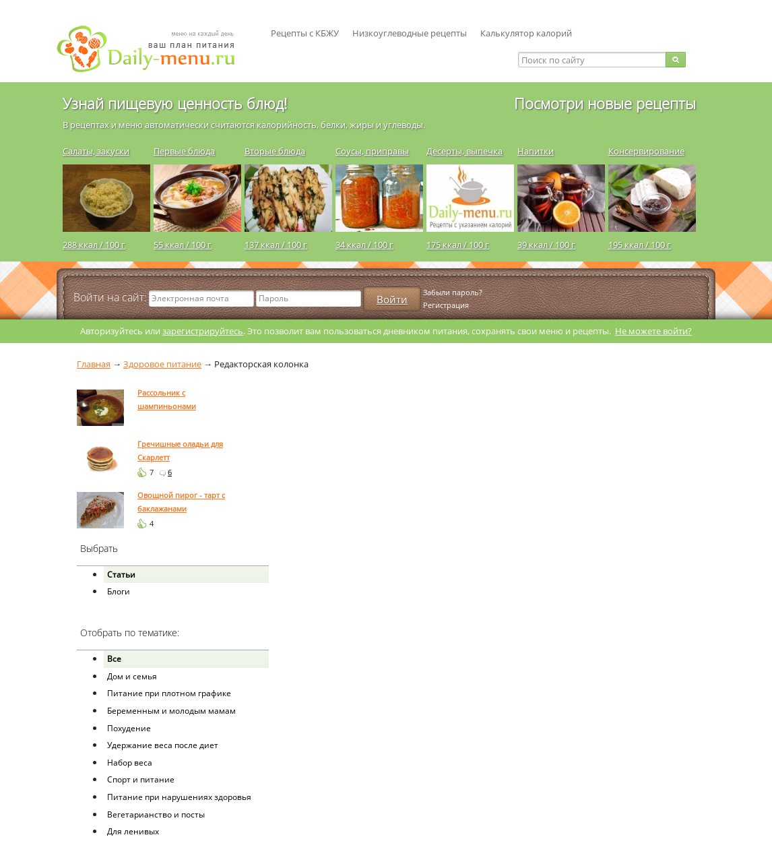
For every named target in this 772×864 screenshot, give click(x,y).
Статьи (121, 574)
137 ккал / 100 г (276, 245)
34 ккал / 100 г (364, 245)
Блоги (118, 591)
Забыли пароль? (452, 292)
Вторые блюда (275, 151)
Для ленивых (133, 831)
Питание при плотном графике (169, 693)
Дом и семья (132, 676)
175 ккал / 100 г (457, 245)
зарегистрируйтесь (202, 331)
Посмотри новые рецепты (605, 103)
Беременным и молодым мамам (171, 710)
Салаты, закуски (96, 151)
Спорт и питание (140, 779)
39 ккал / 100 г (546, 245)
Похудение (129, 728)
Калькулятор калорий (526, 33)
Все (114, 659)
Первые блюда (184, 151)
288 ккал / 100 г (94, 245)
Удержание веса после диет (162, 745)
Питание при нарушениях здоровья (179, 797)
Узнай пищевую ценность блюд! (175, 103)
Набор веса (129, 762)
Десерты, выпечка (464, 151)
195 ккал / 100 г (639, 245)
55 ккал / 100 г (183, 245)
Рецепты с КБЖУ (305, 33)
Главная (93, 364)
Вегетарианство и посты (156, 814)
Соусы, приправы (372, 151)
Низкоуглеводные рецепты (409, 33)
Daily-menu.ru (154, 49)
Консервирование (646, 151)
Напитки (535, 151)
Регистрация (446, 305)
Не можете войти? (653, 331)
